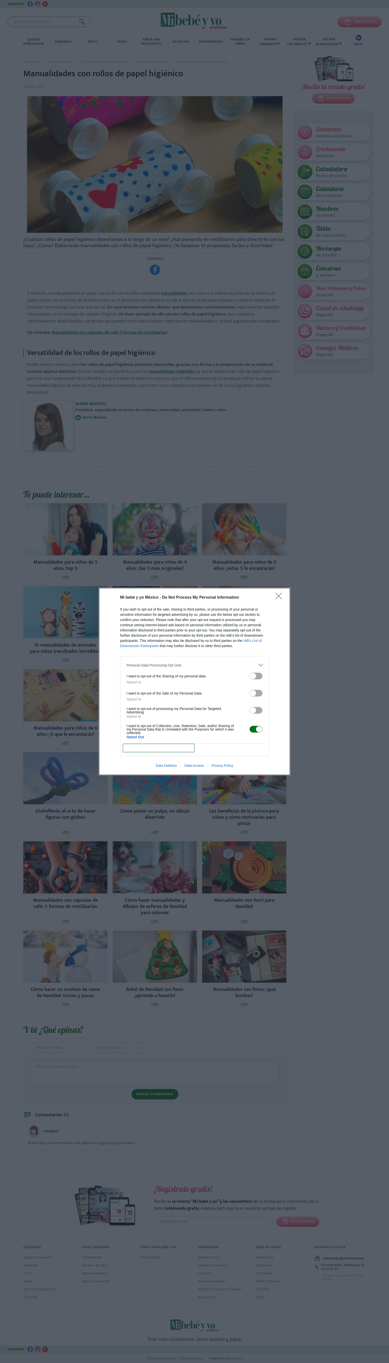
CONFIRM (158, 748)
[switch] (256, 676)
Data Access (194, 766)
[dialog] (194, 681)
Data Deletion (166, 766)
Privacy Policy (222, 766)
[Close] (280, 597)
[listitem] (194, 665)
